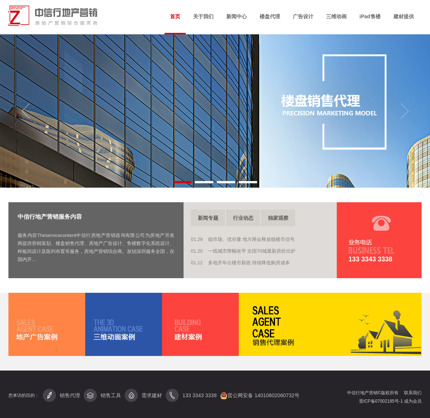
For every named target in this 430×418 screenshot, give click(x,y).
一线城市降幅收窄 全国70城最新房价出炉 (251, 251)
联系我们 (413, 392)
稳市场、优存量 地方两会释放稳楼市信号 (251, 239)
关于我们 (203, 16)
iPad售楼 (370, 16)
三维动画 (336, 16)
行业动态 (243, 218)
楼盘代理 (270, 16)
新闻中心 (236, 16)
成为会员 (413, 401)
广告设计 (303, 16)
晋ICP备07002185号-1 (381, 401)
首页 (175, 16)
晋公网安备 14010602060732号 (259, 395)
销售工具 (102, 395)
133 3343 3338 (199, 395)
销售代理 (61, 395)
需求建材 (143, 395)
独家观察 (278, 218)
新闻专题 (208, 218)
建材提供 (403, 16)
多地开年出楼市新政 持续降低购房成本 (249, 262)
